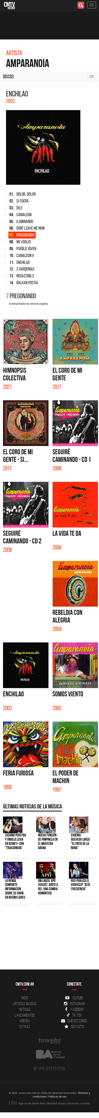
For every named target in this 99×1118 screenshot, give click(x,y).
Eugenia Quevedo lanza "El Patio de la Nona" (80, 841)
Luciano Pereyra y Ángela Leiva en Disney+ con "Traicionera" (15, 841)
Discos (8, 76)
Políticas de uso (57, 1096)
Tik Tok (74, 1015)
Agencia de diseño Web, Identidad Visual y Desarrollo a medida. (49, 1103)
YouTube (74, 998)
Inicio (24, 998)
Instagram (74, 1003)
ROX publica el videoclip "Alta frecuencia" (80, 885)
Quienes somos (74, 1021)
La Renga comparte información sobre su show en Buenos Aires (15, 889)
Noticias (24, 1009)
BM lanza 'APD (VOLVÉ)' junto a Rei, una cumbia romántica (48, 887)
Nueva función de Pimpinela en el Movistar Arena (48, 841)
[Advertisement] (47, 939)
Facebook (74, 1009)
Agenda (24, 1021)
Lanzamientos (25, 1015)
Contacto (74, 1026)
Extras (25, 1026)
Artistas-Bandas (25, 1003)
